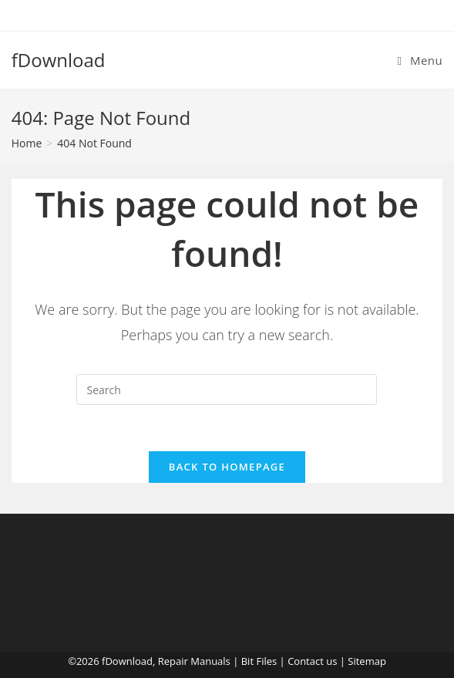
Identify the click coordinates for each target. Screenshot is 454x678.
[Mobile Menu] (420, 60)
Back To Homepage (227, 467)
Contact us (312, 661)
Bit (247, 661)
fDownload (59, 60)
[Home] (27, 143)
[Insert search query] (226, 389)
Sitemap (367, 661)
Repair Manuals (194, 661)
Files (266, 661)
